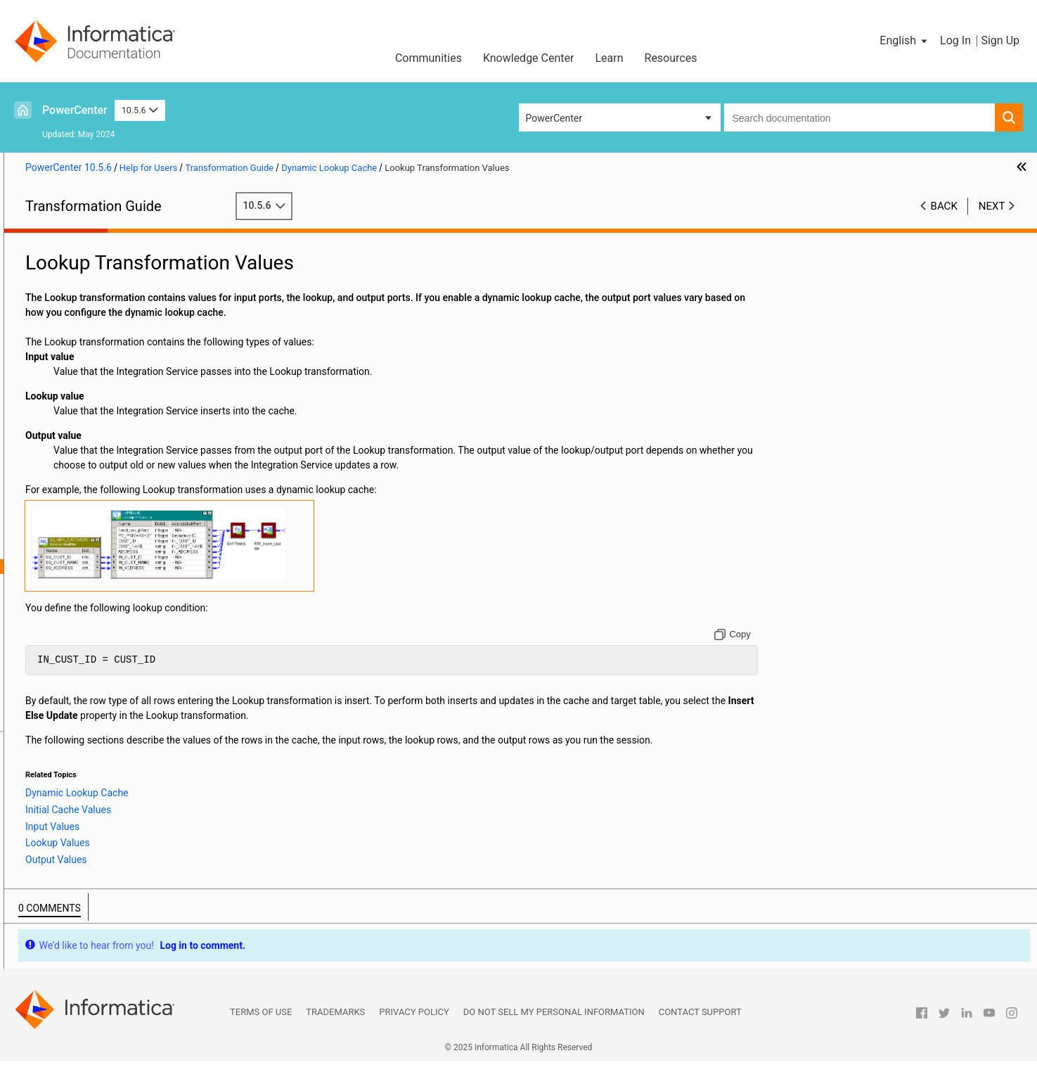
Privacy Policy (414, 1041)
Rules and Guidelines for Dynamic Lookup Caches (151, 728)
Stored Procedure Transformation (96, 861)
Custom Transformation (75, 285)
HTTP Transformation (70, 389)
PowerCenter (75, 110)
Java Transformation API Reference (100, 433)
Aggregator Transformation (82, 270)
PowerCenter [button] (554, 118)
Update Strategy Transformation (93, 920)
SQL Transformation (67, 832)
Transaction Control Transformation (101, 876)
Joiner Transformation (71, 477)
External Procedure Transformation (99, 359)
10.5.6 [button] (140, 110)
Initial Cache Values (102, 581)
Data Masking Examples (76, 330)
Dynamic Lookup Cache (75, 522)
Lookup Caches (57, 507)
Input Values (86, 595)
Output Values (90, 625)
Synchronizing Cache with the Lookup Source (143, 699)
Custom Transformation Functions (98, 300)
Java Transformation (68, 418)
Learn (609, 58)
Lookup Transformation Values (112, 566)
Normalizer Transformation (82, 743)
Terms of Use (261, 1041)
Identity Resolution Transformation (98, 403)
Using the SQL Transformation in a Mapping (118, 847)
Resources (671, 58)
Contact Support (700, 1041)
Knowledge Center (528, 58)
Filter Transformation (69, 374)
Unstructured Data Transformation (97, 906)
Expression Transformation (82, 344)
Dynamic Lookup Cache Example (116, 714)
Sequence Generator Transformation (102, 787)
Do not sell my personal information (554, 1041)
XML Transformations (70, 935)
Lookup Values (91, 610)
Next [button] (992, 206)
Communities (428, 58)
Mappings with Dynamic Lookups (117, 655)
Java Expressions (61, 448)
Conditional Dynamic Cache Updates (124, 669)
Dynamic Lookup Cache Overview (117, 536)
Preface (40, 241)
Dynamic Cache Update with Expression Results (149, 684)
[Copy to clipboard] (796, 649)
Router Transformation (72, 773)
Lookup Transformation (74, 492)
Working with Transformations (89, 256)
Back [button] (944, 206)
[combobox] (860, 117)
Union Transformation (70, 891)
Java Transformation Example (88, 462)
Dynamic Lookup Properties (105, 551)
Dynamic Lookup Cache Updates (116, 640)
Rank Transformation (69, 758)
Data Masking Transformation (88, 315)
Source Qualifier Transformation (92, 817)
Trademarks (335, 1041)
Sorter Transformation (71, 802)
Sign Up (1000, 40)
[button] (904, 41)
